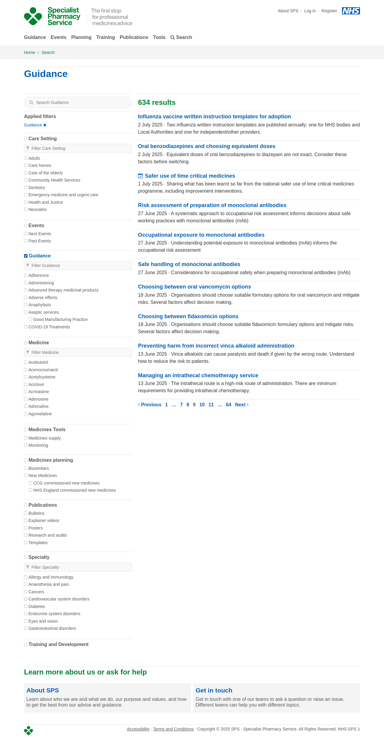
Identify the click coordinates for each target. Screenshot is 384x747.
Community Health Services (54, 180)
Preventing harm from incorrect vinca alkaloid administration (216, 346)
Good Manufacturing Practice (60, 319)
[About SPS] (107, 698)
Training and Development (58, 644)
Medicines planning (50, 460)
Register (329, 10)
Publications (134, 37)
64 (228, 404)
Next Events (39, 233)
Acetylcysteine (41, 377)
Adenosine (38, 399)
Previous (149, 404)
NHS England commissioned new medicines (74, 490)
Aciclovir (36, 384)
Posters (35, 528)
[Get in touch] (276, 698)
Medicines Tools (46, 429)
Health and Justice (45, 202)
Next (242, 404)
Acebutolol (38, 362)
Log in (310, 10)
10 (202, 404)
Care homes (39, 165)
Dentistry (36, 187)
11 (211, 404)
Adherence (38, 275)
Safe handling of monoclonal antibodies (189, 264)
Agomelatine (40, 413)
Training (105, 37)
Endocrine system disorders (54, 613)
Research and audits (47, 535)
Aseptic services (43, 312)
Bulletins (36, 513)
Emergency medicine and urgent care (63, 194)
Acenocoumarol (43, 369)
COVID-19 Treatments (49, 327)
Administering (41, 282)
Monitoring (38, 445)
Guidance (35, 37)
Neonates (37, 209)
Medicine (38, 342)
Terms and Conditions (173, 729)
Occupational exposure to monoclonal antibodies (201, 235)
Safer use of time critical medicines (186, 176)
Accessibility (138, 729)
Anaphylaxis (39, 304)
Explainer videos (43, 520)
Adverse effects (42, 297)
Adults (34, 158)
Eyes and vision (43, 621)
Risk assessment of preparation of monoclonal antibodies (212, 205)
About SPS (288, 10)
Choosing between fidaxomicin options (188, 316)
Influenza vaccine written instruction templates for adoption (214, 117)
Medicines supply (44, 438)
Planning (81, 37)
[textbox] (78, 102)
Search (48, 52)
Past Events (39, 241)
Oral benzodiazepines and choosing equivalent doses (206, 146)
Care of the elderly (45, 172)
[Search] (31, 102)
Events (58, 37)
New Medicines (42, 475)
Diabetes (36, 606)
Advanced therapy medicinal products (63, 290)
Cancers (36, 591)
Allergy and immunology (50, 577)
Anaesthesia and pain (48, 584)
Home (29, 52)
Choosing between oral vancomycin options (194, 287)
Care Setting (42, 138)
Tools (159, 37)
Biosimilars (38, 468)
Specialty (39, 557)
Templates (38, 542)
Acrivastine (38, 391)
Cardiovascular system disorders (58, 599)
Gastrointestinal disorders (52, 628)
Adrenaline (38, 406)
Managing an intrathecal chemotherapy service (198, 375)
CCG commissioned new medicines (66, 483)
